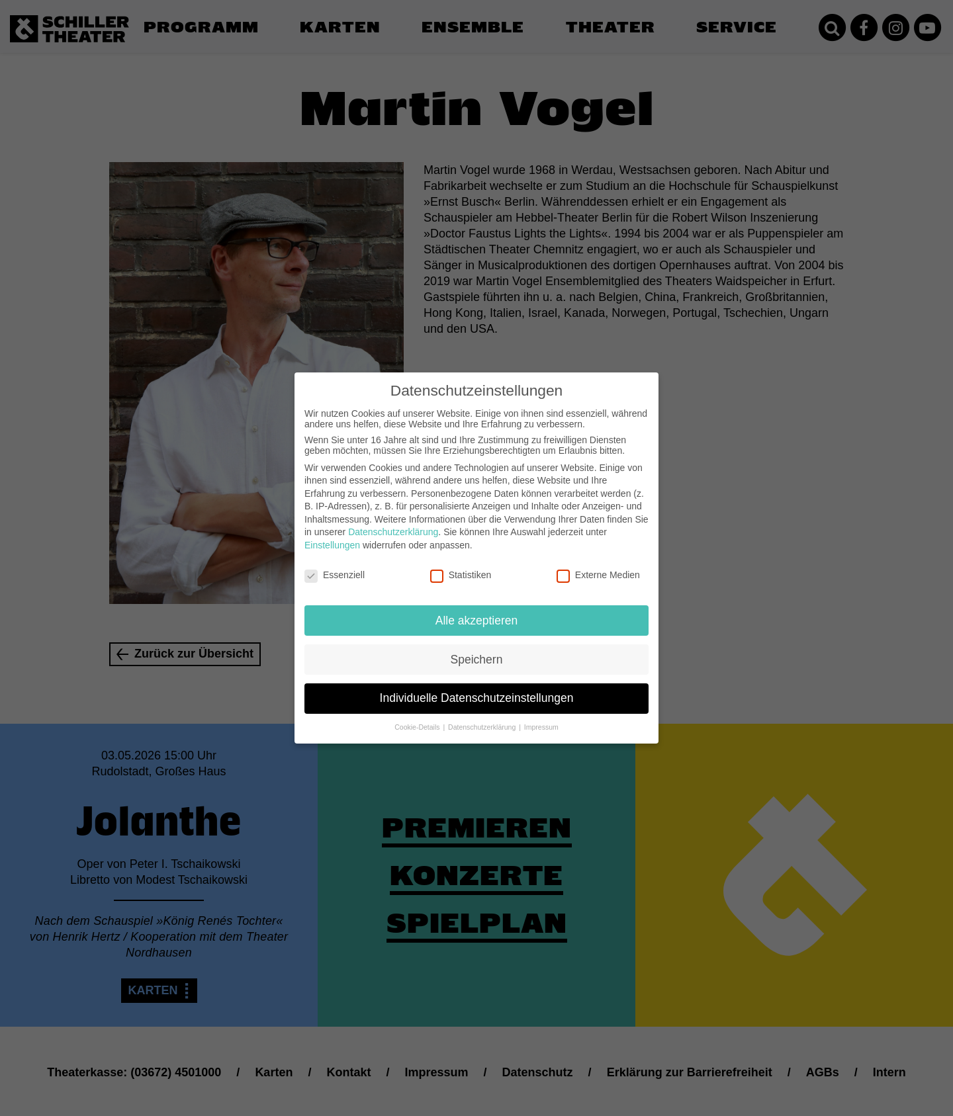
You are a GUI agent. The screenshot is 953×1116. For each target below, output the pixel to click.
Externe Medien (598, 565)
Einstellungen (332, 536)
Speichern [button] (477, 650)
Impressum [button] (541, 718)
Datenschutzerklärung (393, 523)
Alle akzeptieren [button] (476, 611)
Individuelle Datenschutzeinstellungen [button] (477, 689)
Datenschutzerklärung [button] (483, 718)
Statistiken (461, 565)
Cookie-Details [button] (417, 718)
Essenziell (334, 565)
